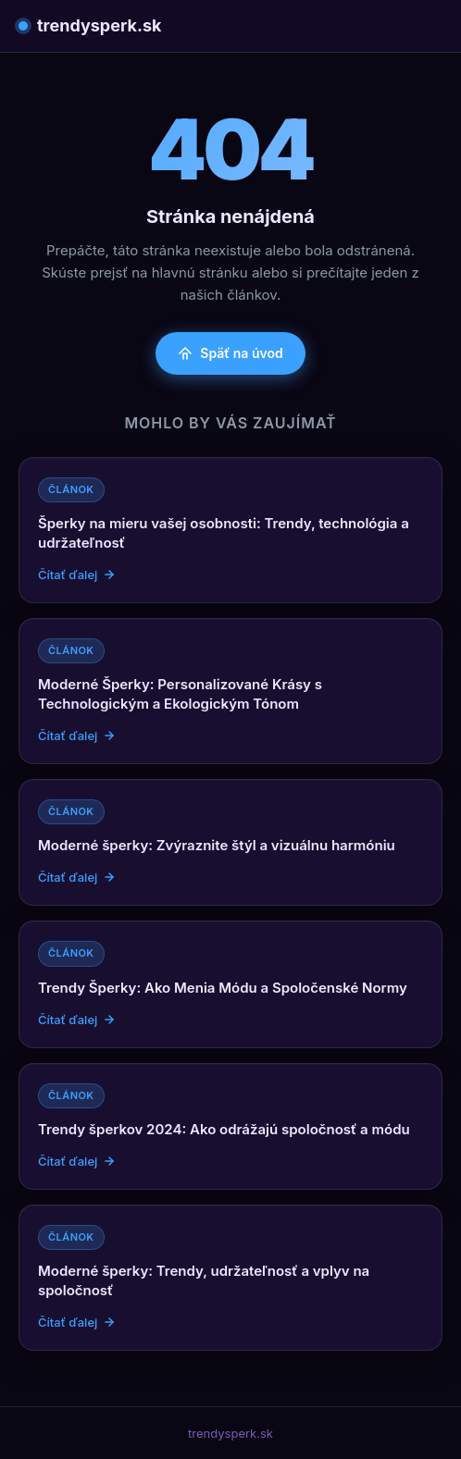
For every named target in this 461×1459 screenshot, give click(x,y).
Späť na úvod (230, 353)
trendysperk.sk (90, 25)
